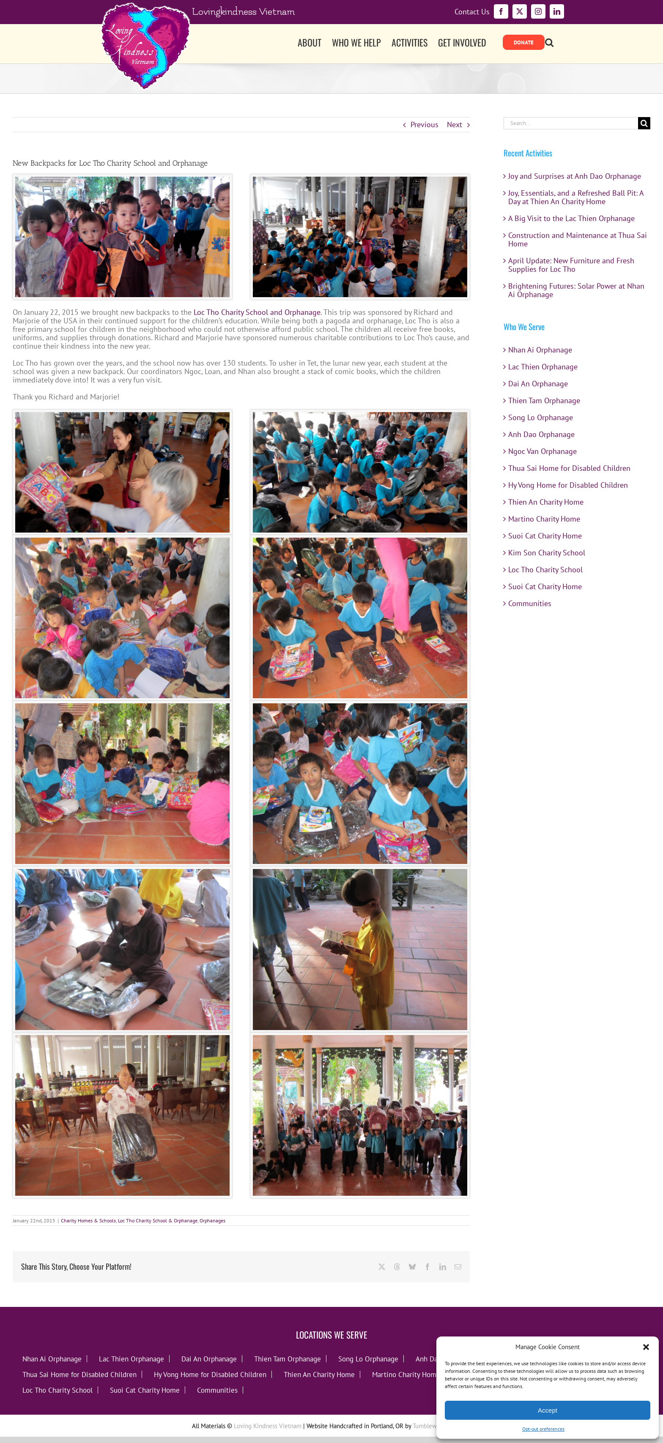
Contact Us (472, 12)
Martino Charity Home (544, 519)
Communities (529, 603)
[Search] (644, 123)
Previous (424, 124)
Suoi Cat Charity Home (545, 536)
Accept (547, 1410)
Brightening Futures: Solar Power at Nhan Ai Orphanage (576, 290)
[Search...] (571, 123)
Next (454, 124)
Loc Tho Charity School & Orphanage (157, 1220)
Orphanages (212, 1220)
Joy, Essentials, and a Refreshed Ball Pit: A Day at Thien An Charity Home (576, 197)
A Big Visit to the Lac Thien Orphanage (571, 218)
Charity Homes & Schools (88, 1220)
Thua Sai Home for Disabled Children (569, 468)
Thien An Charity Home (546, 502)
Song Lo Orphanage (540, 417)
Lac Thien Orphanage (543, 367)
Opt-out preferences (543, 1429)
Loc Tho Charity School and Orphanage (257, 312)
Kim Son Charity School (546, 553)
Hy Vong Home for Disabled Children (568, 485)
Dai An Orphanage (538, 383)
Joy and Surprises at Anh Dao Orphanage (574, 176)
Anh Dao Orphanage (541, 434)
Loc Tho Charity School (545, 569)
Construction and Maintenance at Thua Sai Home (577, 239)
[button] (646, 1347)
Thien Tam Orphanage (544, 400)
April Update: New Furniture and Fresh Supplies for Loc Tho (571, 265)
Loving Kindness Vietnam (267, 1426)
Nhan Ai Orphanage (540, 350)
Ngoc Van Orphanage (542, 451)
